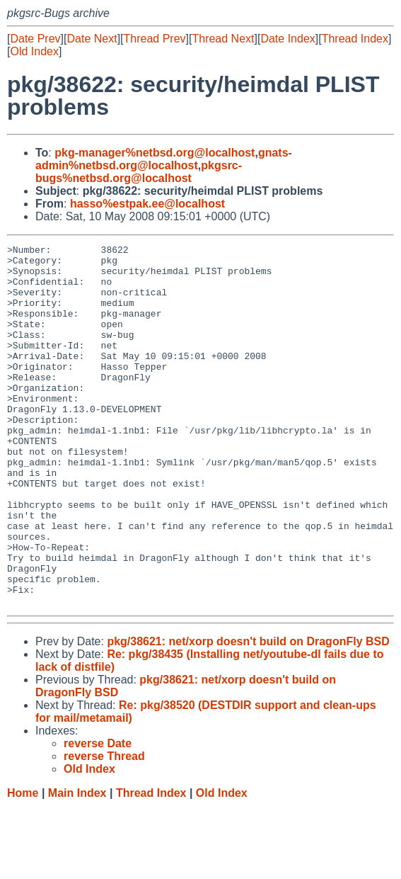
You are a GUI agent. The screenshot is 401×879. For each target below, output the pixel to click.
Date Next (91, 39)
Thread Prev (155, 39)
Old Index (34, 51)
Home (22, 865)
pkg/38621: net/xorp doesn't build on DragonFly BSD (248, 714)
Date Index (287, 39)
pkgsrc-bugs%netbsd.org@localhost (138, 171)
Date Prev (35, 39)
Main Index (77, 865)
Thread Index (355, 39)
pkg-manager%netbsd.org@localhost (154, 153)
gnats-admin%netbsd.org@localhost (163, 159)
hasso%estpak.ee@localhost (147, 204)
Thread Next (223, 39)
